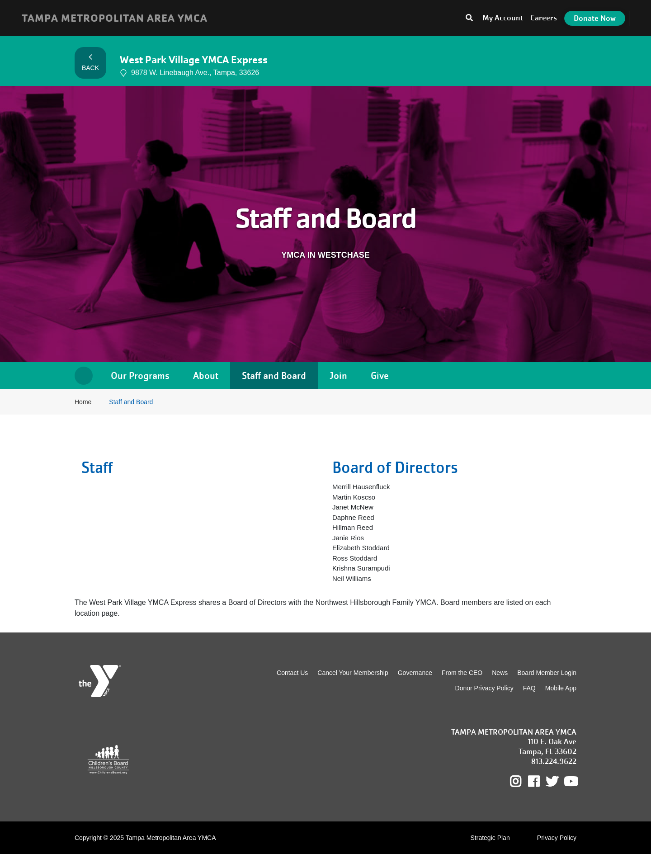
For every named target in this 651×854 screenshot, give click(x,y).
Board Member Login (546, 672)
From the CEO (462, 672)
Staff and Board (274, 375)
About (205, 375)
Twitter (552, 781)
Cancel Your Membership (352, 672)
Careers (543, 18)
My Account (502, 18)
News (500, 672)
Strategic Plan (490, 837)
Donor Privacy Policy (484, 688)
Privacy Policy (556, 837)
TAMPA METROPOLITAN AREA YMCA (115, 18)
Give (380, 375)
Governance (415, 672)
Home (84, 376)
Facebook (540, 781)
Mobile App (560, 688)
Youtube (570, 781)
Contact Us (292, 672)
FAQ (529, 688)
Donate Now (595, 18)
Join (338, 375)
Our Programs (140, 375)
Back (90, 62)
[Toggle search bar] (469, 18)
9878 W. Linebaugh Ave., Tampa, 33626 (189, 73)
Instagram (522, 781)
